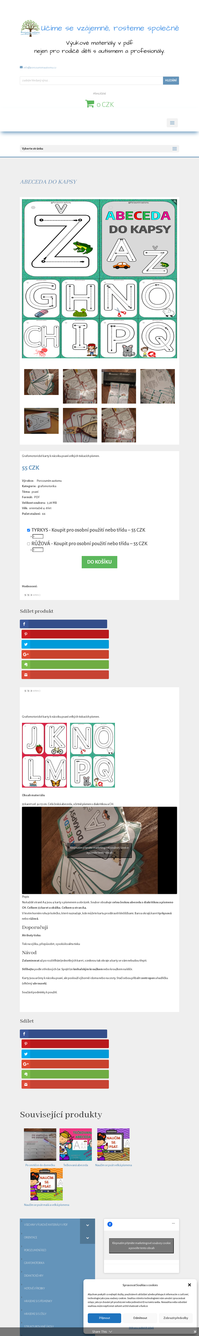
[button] (190, 1285)
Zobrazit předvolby (175, 1318)
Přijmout (104, 1318)
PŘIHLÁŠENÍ (99, 93)
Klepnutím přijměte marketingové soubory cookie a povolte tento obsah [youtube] (99, 800)
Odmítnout (140, 1318)
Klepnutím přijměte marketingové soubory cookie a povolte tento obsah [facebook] (141, 1144)
